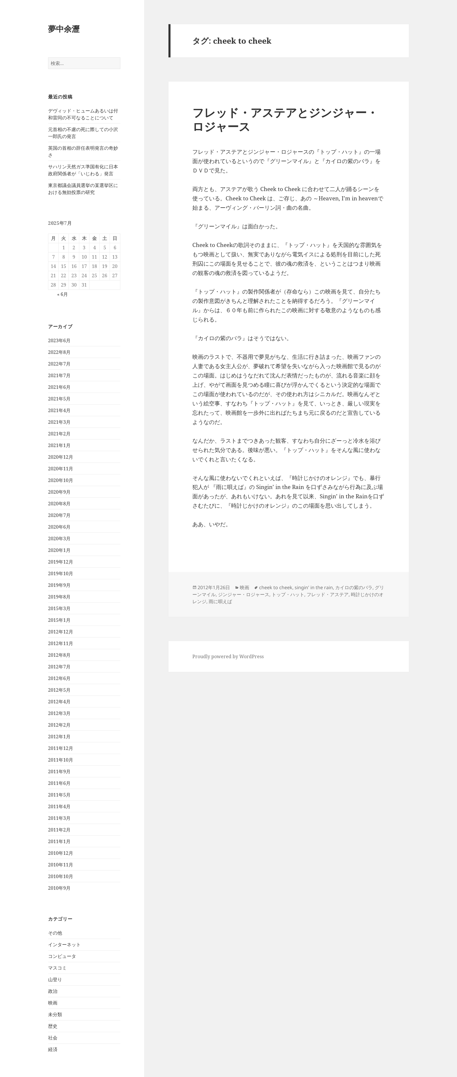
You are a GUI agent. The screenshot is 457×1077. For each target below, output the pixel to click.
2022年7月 (59, 364)
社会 (52, 1037)
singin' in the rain (314, 587)
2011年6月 (59, 783)
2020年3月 (59, 538)
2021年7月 (59, 375)
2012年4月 (59, 701)
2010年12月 (60, 853)
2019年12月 (60, 562)
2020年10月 (60, 480)
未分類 (55, 1014)
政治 (52, 991)
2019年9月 (59, 585)
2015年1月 (59, 620)
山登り (55, 979)
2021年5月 (59, 399)
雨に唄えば (220, 601)
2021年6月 (59, 387)
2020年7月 (59, 515)
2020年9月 (59, 492)
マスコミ (57, 968)
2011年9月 (59, 771)
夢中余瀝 (64, 28)
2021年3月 (59, 422)
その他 (55, 933)
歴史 (52, 1026)
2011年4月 (59, 806)
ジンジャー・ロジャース (243, 594)
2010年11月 (60, 864)
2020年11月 (60, 468)
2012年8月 (59, 655)
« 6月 (62, 294)
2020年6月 (59, 527)
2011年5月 (59, 795)
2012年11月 (60, 643)
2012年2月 (59, 725)
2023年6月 (59, 340)
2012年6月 (59, 678)
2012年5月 (59, 690)
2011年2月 (59, 830)
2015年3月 (59, 608)
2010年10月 (60, 876)
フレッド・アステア (328, 594)
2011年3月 (59, 818)
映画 (52, 1003)
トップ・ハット (288, 594)
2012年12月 (60, 631)
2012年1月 (59, 736)
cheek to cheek (275, 587)
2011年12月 (60, 748)
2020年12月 (60, 457)
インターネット (64, 944)
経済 (52, 1049)
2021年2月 (59, 433)
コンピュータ (62, 956)
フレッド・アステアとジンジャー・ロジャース (285, 119)
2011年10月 (60, 760)
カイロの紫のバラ (353, 587)
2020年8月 (59, 503)
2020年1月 (59, 550)
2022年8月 (59, 352)
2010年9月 (59, 888)
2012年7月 (59, 666)
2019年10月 (60, 573)
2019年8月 (59, 597)
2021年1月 (59, 445)
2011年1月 (59, 841)
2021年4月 (59, 410)
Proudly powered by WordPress (228, 656)
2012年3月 (59, 713)
